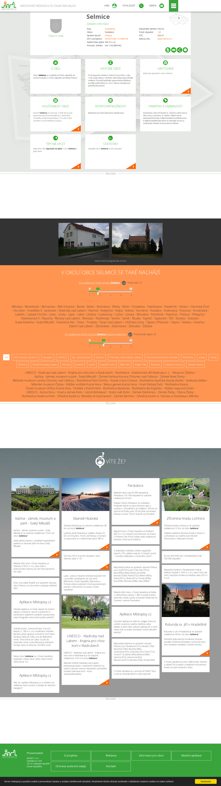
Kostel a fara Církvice (123, 380)
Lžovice (129, 314)
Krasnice (185, 310)
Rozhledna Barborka (116, 388)
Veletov (186, 322)
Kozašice (155, 310)
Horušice (19, 310)
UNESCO (62, 357)
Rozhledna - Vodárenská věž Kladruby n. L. (142, 373)
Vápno (175, 322)
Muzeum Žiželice (184, 373)
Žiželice (147, 326)
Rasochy (47, 318)
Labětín (20, 314)
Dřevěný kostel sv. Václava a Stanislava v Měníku (168, 396)
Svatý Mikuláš (45, 322)
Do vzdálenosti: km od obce (99, 282)
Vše (6, 357)
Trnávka (91, 322)
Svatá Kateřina (24, 322)
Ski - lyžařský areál (81, 357)
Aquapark (48, 357)
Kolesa (129, 310)
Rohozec (87, 318)
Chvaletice (138, 306)
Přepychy (198, 314)
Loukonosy (105, 314)
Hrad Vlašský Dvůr (151, 384)
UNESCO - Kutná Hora (40, 392)
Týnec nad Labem (111, 322)
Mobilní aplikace (191, 755)
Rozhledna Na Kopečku (147, 388)
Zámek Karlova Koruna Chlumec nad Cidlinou (128, 376)
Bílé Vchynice (66, 306)
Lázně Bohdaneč (96, 392)
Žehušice (134, 326)
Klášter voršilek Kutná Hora (83, 384)
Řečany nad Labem (67, 318)
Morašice (142, 314)
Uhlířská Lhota (134, 322)
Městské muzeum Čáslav (47, 384)
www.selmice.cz (165, 38)
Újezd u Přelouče (157, 322)
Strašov (180, 318)
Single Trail (140, 364)
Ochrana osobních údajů (71, 766)
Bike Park (125, 364)
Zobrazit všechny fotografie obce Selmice (110, 261)
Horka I (183, 306)
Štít (171, 318)
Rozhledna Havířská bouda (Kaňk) (161, 380)
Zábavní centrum (174, 364)
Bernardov (48, 306)
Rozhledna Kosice (176, 384)
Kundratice (200, 310)
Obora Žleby (185, 392)
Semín (116, 318)
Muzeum (155, 364)
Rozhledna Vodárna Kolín (38, 396)
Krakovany (170, 310)
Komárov (142, 310)
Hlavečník (170, 306)
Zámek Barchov (124, 396)
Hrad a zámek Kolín (70, 392)
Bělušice (17, 306)
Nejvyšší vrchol (107, 364)
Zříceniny (22, 364)
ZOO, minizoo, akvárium (25, 357)
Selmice (98, 16)
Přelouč (108, 35)
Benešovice (32, 306)
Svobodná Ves (65, 322)
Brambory (103, 306)
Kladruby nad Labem (72, 310)
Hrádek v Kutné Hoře (87, 388)
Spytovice (160, 318)
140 (159, 32)
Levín (52, 314)
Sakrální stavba (195, 364)
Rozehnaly (102, 318)
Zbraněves (102, 326)
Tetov (80, 322)
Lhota (62, 314)
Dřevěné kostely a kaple (44, 364)
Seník (125, 318)
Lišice (80, 314)
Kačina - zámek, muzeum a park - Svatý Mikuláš (65, 376)
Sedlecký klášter (196, 380)
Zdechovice (119, 326)
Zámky (213, 357)
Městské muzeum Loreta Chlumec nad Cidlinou (43, 380)
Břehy (116, 306)
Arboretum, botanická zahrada (161, 357)
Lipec (71, 314)
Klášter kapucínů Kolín (179, 388)
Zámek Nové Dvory (172, 376)
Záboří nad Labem (81, 326)
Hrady (202, 357)
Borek (80, 306)
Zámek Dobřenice (143, 392)
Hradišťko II (34, 310)
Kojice (119, 310)
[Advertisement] (110, 196)
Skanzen (100, 357)
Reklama (111, 755)
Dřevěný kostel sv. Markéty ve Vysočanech (84, 396)
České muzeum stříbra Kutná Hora (48, 388)
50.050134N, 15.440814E (116, 38)
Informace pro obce (151, 755)
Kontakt (111, 766)
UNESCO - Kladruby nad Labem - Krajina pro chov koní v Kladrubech (69, 373)
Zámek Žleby (166, 392)
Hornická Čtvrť (200, 306)
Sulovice (193, 318)
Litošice (91, 314)
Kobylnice (107, 310)
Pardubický (110, 28)
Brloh (125, 306)
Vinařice (199, 322)
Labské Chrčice (37, 314)
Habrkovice (154, 306)
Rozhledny (188, 357)
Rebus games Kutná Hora (120, 384)
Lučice (119, 314)
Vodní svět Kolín (119, 392)
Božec (90, 306)
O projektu (71, 755)
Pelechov (171, 314)
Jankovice (50, 310)
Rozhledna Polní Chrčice (92, 380)
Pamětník (157, 314)
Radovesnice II (30, 318)
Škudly (136, 318)
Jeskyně (79, 364)
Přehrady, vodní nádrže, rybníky (125, 357)
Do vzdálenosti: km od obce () (95, 334)
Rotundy (66, 364)
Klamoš (93, 310)
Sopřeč (147, 318)
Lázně (92, 364)
